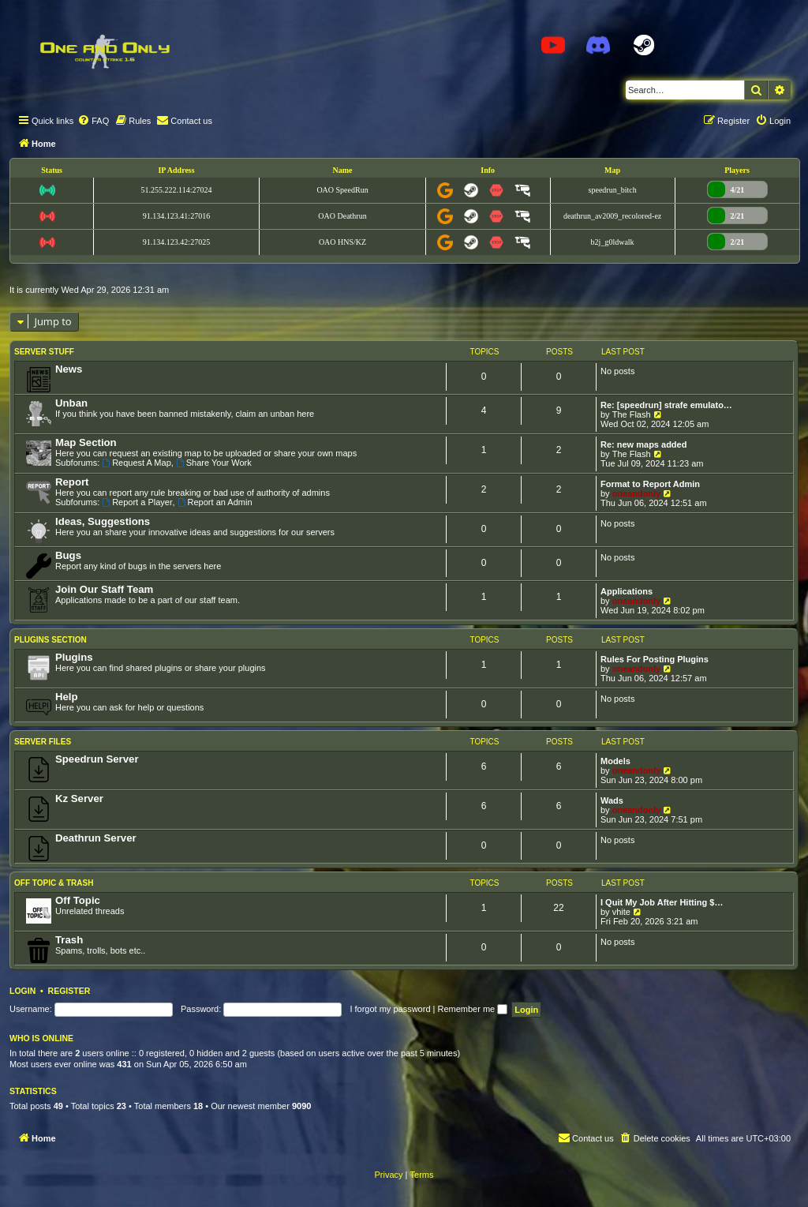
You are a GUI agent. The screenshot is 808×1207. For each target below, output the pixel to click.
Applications (626, 591)
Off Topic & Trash (53, 883)
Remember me (472, 1009)
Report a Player (137, 502)
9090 (301, 1106)
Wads (611, 800)
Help (66, 697)
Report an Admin (215, 502)
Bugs (68, 555)
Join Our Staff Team (104, 589)
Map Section (86, 442)
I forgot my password (390, 1009)
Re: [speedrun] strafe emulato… (666, 405)
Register (69, 990)
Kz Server (79, 798)
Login (22, 990)
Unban (71, 403)
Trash (69, 940)
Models (615, 761)
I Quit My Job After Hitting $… (661, 902)
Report (72, 482)
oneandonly (636, 493)
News (68, 369)
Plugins (74, 657)
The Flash (631, 414)
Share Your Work (214, 462)
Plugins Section (50, 639)
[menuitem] (93, 120)
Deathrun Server (96, 838)
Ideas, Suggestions (102, 521)
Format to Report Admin (650, 484)
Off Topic (77, 900)
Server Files (42, 741)
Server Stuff (44, 351)
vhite (621, 911)
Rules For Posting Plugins (654, 659)
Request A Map (136, 462)
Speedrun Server (97, 759)
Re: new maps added (643, 444)
